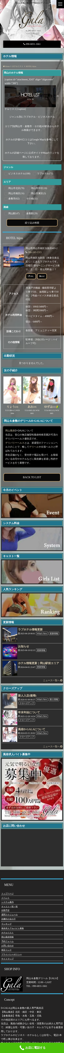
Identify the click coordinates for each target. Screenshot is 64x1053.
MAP (42, 276)
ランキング (6, 923)
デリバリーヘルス (14, 443)
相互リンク (6, 949)
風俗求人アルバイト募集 (12, 928)
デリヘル (34, 447)
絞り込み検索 (32, 222)
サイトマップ (7, 958)
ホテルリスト (7, 932)
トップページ (7, 893)
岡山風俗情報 (7, 936)
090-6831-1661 (32, 44)
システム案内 (7, 902)
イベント (5, 897)
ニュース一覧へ (52, 680)
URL (31, 276)
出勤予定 (5, 910)
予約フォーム (7, 941)
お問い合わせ (7, 945)
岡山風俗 (10, 430)
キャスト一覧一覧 (9, 906)
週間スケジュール (9, 914)
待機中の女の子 (8, 918)
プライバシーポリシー (11, 954)
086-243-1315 (35, 252)
